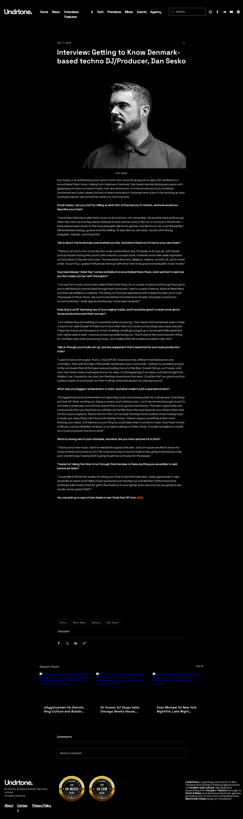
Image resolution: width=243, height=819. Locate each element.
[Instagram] (210, 11)
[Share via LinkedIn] (75, 643)
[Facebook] (217, 11)
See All (199, 666)
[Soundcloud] (224, 11)
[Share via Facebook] (58, 643)
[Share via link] (84, 643)
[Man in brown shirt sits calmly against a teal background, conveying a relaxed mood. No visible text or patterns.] (178, 687)
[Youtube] (231, 11)
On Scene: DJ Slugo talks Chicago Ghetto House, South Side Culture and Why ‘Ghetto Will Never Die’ (121, 709)
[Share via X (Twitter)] (67, 643)
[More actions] (184, 43)
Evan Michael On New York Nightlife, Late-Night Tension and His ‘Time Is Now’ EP (177, 709)
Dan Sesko (112, 622)
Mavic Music (79, 622)
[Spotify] (238, 11)
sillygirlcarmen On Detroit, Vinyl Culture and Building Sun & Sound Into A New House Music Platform (64, 709)
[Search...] (187, 11)
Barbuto (96, 622)
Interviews (63, 631)
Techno (63, 622)
